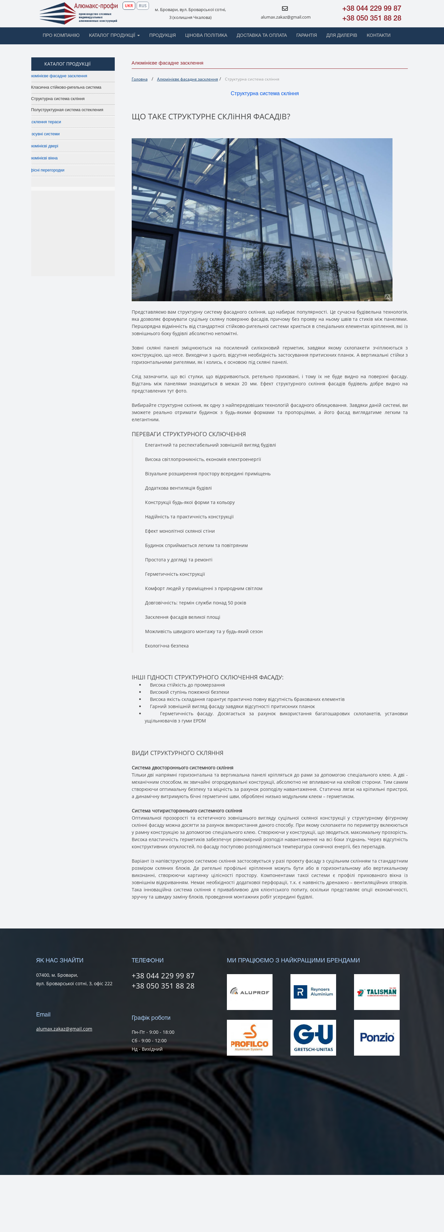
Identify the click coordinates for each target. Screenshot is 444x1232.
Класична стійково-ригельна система (77, 87)
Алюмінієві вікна (53, 158)
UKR (129, 5)
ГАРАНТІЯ (306, 36)
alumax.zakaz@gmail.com (286, 17)
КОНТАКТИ (379, 36)
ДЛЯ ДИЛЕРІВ (341, 36)
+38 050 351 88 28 (371, 18)
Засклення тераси (55, 122)
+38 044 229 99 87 (371, 9)
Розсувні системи (54, 134)
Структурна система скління (69, 98)
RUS (143, 5)
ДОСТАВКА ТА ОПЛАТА (262, 36)
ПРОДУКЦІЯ (162, 36)
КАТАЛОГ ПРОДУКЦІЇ (114, 36)
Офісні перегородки (56, 170)
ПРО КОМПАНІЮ (61, 36)
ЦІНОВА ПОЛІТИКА (206, 36)
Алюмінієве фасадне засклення (68, 76)
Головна (140, 79)
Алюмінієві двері (53, 146)
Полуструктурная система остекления (78, 110)
